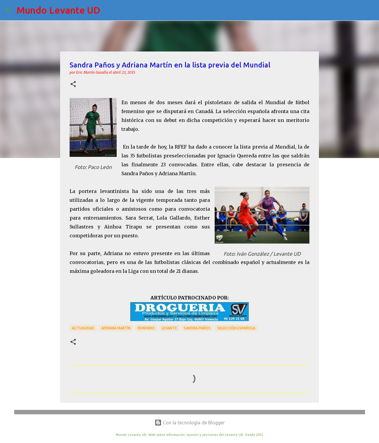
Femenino (146, 328)
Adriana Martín (116, 328)
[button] (73, 84)
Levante (169, 328)
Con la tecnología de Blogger (190, 422)
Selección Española (236, 328)
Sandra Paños (197, 328)
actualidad (83, 328)
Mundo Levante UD (58, 10)
